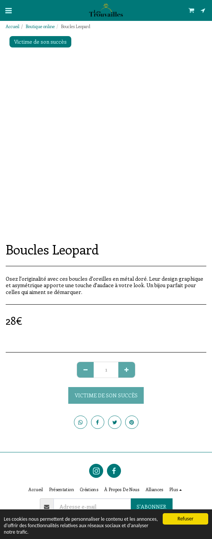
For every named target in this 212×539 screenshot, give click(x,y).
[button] (8, 10)
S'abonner (151, 506)
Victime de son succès (106, 395)
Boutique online (40, 26)
